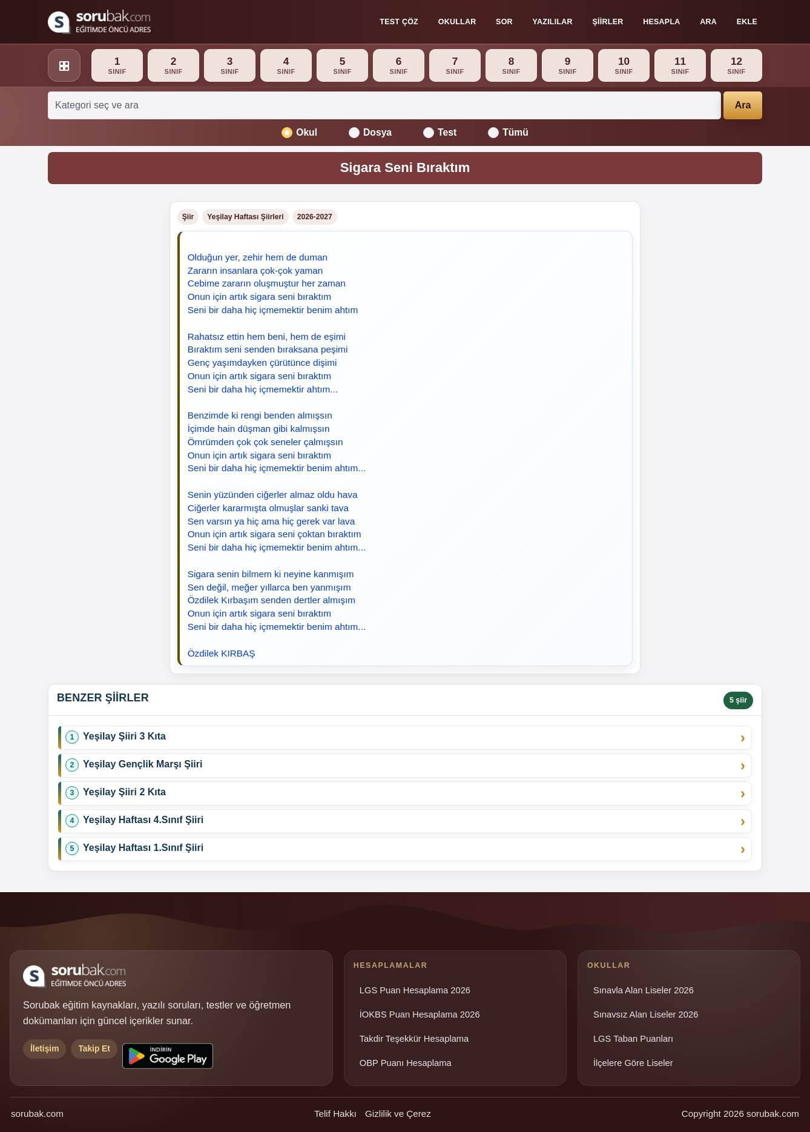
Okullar (457, 22)
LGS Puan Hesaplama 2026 (415, 990)
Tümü (508, 132)
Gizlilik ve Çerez (398, 1113)
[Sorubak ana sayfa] (99, 21)
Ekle (747, 22)
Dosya (370, 132)
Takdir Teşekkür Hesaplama (414, 1039)
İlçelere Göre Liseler (633, 1063)
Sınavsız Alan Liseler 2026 (645, 1014)
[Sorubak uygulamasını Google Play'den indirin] (167, 1056)
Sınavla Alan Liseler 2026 (643, 990)
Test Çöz (399, 22)
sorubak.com (37, 1113)
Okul (299, 132)
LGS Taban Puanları (633, 1039)
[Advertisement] (101, 382)
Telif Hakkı (335, 1113)
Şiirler (608, 22)
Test (439, 132)
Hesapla (661, 22)
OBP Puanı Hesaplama (406, 1063)
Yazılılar (553, 22)
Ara (708, 22)
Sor (504, 22)
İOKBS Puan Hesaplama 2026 (420, 1014)
